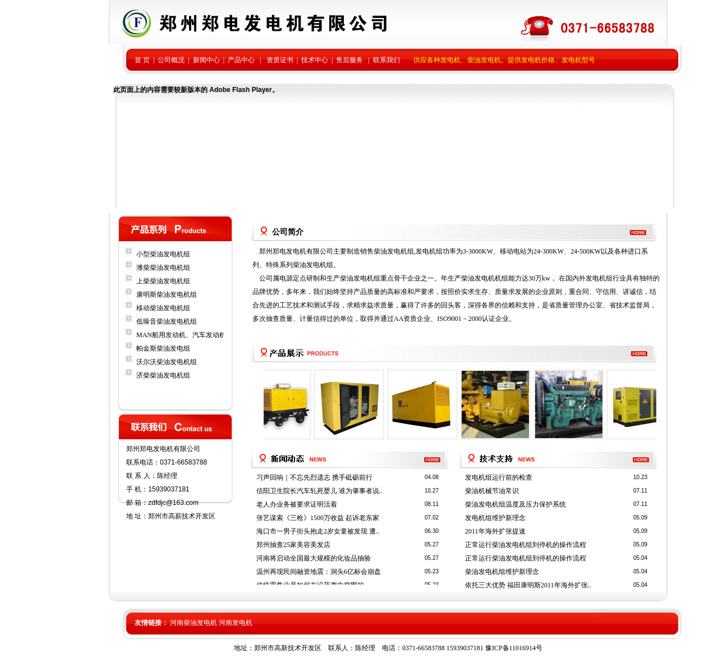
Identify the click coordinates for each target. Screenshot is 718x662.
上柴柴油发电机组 (163, 281)
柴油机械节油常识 (492, 491)
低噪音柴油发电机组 (166, 321)
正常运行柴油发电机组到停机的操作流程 (525, 545)
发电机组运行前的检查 (498, 477)
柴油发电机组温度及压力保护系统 (515, 504)
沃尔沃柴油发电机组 (166, 362)
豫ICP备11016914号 (513, 648)
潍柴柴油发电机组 (163, 268)
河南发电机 (235, 623)
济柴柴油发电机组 (163, 375)
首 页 (142, 60)
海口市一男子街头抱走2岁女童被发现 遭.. (317, 531)
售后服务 (349, 60)
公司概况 (171, 60)
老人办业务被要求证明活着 (296, 504)
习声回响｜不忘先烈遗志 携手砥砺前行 (314, 477)
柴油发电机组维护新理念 (502, 572)
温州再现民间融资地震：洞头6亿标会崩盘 (318, 572)
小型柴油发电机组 (163, 254)
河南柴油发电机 (193, 623)
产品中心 (241, 60)
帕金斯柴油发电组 (163, 348)
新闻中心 (206, 60)
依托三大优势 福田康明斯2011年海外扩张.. (528, 585)
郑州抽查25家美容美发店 (293, 545)
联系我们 (386, 60)
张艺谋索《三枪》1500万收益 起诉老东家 (317, 518)
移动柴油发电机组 (163, 308)
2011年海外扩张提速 (495, 531)
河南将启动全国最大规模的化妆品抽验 (313, 558)
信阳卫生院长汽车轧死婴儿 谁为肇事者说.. (319, 491)
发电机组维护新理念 (495, 518)
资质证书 (279, 60)
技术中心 (314, 60)
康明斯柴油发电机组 (166, 294)
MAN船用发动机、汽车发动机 (181, 335)
